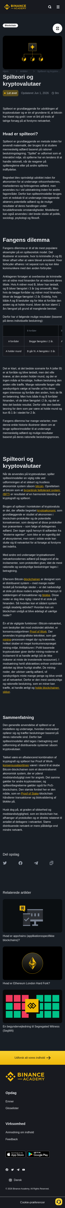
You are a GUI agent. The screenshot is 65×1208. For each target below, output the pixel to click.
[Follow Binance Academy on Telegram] (18, 1169)
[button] (58, 7)
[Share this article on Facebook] (20, 863)
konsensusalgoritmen (16, 765)
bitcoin (39, 486)
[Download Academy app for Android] (38, 1155)
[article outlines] (57, 28)
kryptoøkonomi (46, 510)
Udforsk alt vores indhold (32, 1058)
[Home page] (15, 7)
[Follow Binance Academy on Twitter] (12, 1170)
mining (7, 639)
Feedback (12, 1139)
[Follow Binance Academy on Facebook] (7, 1169)
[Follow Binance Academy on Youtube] (23, 1170)
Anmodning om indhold (20, 1132)
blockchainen (32, 579)
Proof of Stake (30, 793)
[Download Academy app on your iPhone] (15, 1155)
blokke (46, 595)
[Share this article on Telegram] (36, 863)
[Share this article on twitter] (5, 863)
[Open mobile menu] (58, 7)
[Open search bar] (49, 7)
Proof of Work (38, 631)
